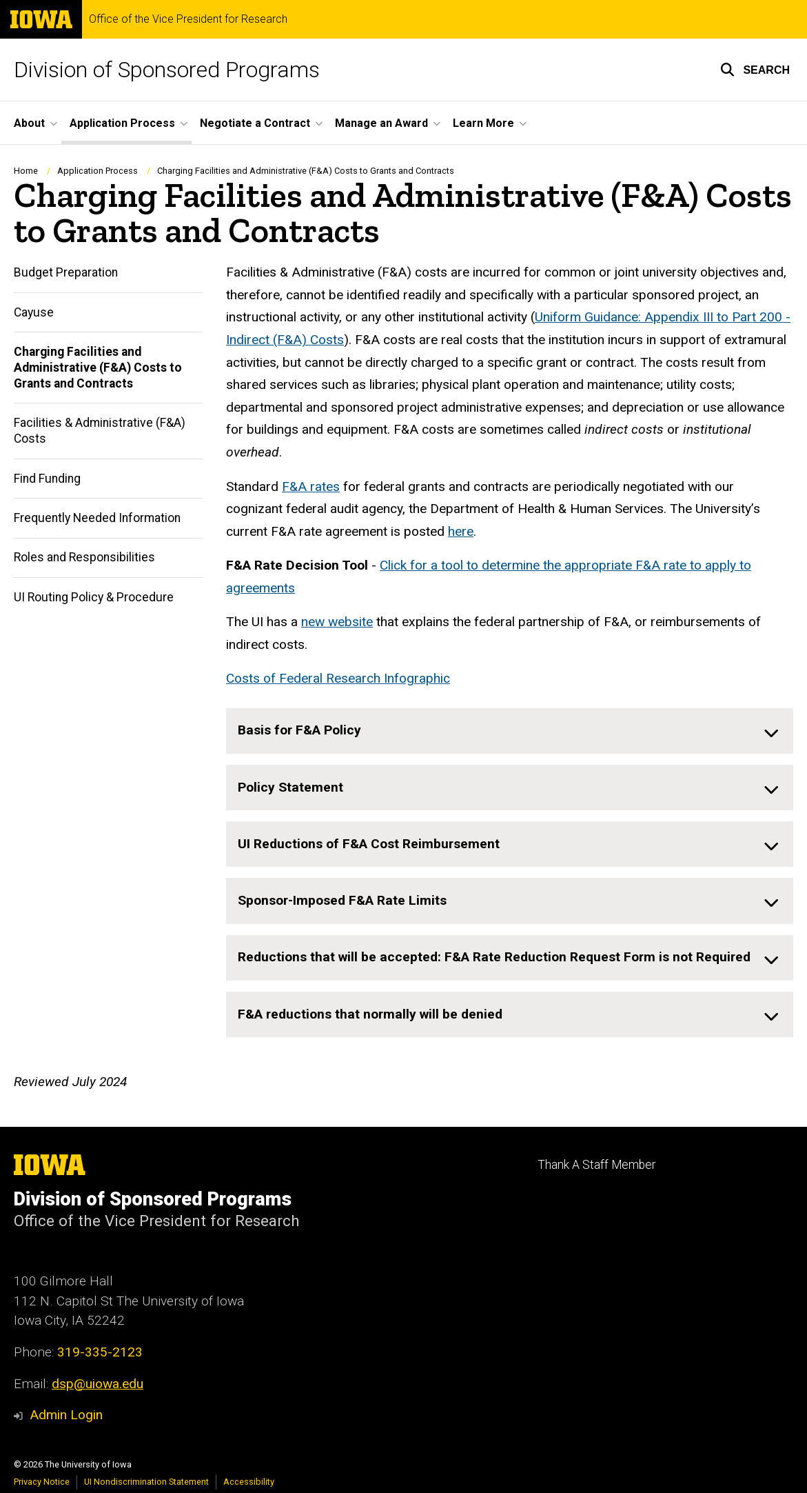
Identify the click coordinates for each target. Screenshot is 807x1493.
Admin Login (66, 1415)
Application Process (97, 171)
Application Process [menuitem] (122, 123)
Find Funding (47, 478)
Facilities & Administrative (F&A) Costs (99, 431)
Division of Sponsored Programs (167, 70)
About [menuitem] (29, 123)
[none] (509, 731)
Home (26, 171)
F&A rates (311, 486)
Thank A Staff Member (596, 1165)
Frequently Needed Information (97, 518)
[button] (755, 70)
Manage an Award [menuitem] (381, 123)
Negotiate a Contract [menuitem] (255, 123)
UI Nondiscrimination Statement (146, 1481)
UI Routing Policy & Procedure (94, 597)
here (460, 531)
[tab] (509, 731)
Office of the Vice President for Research (188, 19)
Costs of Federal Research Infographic (338, 679)
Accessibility (248, 1481)
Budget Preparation (66, 273)
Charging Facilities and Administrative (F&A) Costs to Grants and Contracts (98, 368)
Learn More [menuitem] (483, 123)
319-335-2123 (100, 1352)
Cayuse (34, 312)
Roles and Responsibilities (84, 558)
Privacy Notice (42, 1481)
